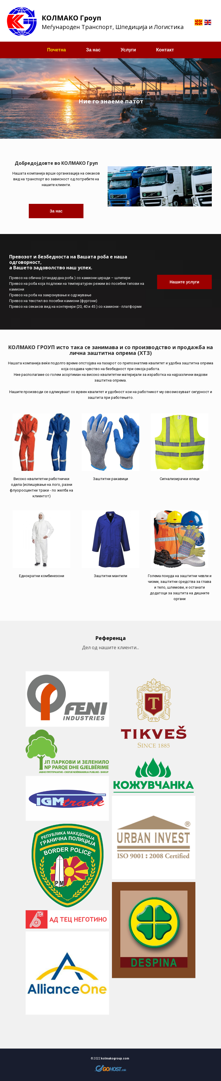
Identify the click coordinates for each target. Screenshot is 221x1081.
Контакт (165, 50)
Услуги (128, 50)
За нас (93, 50)
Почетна (56, 50)
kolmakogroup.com (115, 1058)
